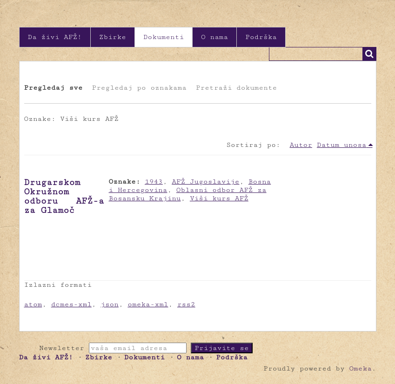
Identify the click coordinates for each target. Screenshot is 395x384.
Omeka (360, 368)
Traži (369, 54)
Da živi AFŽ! (55, 37)
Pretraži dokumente (236, 88)
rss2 (186, 304)
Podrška (261, 37)
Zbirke (112, 37)
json (109, 304)
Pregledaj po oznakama (139, 88)
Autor (301, 145)
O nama (214, 37)
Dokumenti (163, 37)
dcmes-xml (71, 304)
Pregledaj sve (53, 88)
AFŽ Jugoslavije (205, 181)
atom (33, 304)
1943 (154, 181)
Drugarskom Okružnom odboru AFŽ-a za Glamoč (64, 196)
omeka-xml (147, 304)
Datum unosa (342, 145)
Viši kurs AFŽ (219, 198)
